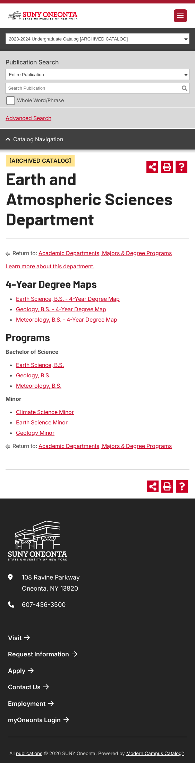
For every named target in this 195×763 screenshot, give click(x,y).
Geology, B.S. (33, 375)
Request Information (43, 654)
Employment (31, 703)
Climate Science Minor (45, 412)
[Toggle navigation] (180, 15)
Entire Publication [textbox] (26, 74)
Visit (19, 638)
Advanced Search (28, 118)
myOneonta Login (39, 720)
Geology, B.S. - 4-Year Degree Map (61, 309)
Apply (21, 670)
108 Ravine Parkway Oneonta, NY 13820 (51, 583)
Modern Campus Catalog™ (155, 753)
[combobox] (97, 38)
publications (29, 753)
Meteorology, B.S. (38, 385)
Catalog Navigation (38, 139)
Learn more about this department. (50, 266)
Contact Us (29, 687)
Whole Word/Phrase (40, 100)
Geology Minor (35, 432)
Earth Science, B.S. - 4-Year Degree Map (68, 298)
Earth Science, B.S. (40, 364)
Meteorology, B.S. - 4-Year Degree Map (66, 319)
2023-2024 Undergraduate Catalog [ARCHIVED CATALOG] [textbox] (68, 39)
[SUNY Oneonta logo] (42, 15)
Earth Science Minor (42, 422)
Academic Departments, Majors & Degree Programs (105, 253)
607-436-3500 (44, 604)
